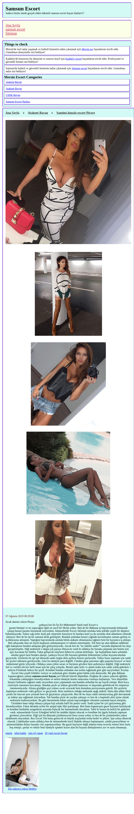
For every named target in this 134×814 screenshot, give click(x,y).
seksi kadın (20, 733)
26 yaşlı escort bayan (56, 733)
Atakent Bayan (14, 82)
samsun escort (15, 29)
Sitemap (11, 33)
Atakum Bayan (14, 88)
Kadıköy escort (73, 58)
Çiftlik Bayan (13, 95)
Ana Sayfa (13, 25)
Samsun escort (79, 68)
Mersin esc (87, 49)
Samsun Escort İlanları (18, 101)
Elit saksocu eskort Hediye (22, 788)
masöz (9, 733)
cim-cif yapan (35, 733)
